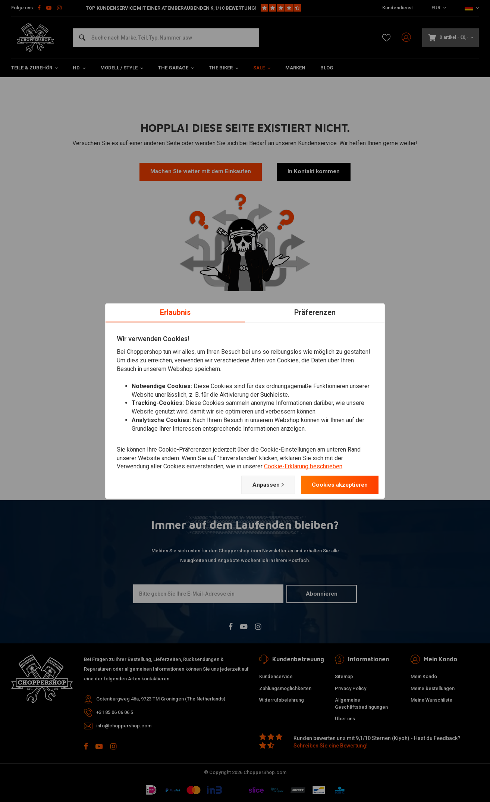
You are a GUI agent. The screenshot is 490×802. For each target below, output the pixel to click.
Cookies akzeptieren (337, 484)
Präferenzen (315, 312)
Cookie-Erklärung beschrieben (303, 466)
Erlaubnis (175, 312)
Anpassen (263, 485)
